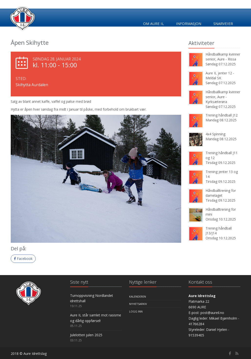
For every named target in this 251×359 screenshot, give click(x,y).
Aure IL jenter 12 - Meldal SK (220, 75)
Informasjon (188, 23)
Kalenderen (137, 296)
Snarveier (223, 23)
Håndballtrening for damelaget (221, 193)
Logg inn (136, 311)
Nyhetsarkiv (138, 304)
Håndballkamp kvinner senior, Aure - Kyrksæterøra (223, 97)
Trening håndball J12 (222, 115)
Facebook (23, 258)
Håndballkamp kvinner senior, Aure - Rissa (223, 56)
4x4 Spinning (215, 134)
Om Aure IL (153, 23)
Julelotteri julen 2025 (86, 335)
